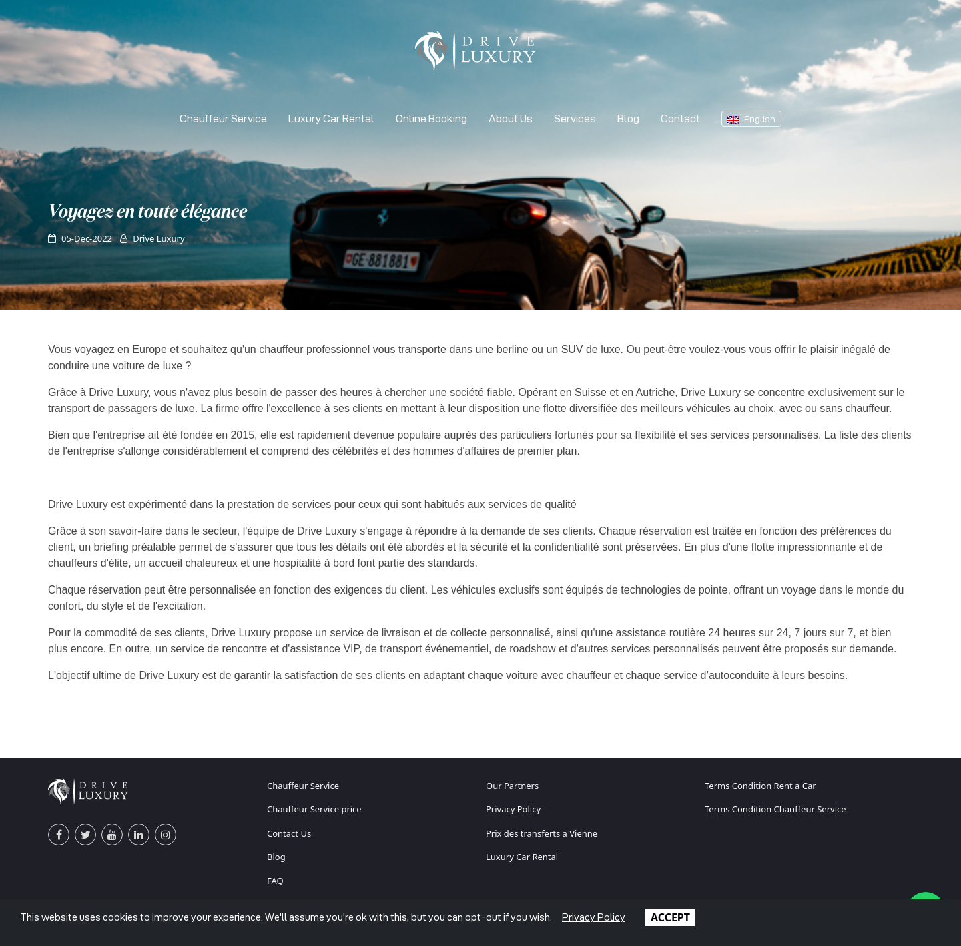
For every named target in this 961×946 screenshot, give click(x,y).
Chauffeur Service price (314, 809)
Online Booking (431, 118)
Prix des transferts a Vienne (541, 833)
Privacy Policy (513, 809)
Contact (680, 118)
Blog (628, 118)
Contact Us (289, 833)
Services (575, 118)
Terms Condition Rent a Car (760, 786)
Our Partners (512, 786)
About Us (511, 118)
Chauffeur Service (223, 118)
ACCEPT (670, 917)
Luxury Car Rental (331, 118)
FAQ (275, 881)
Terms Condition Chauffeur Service (775, 809)
